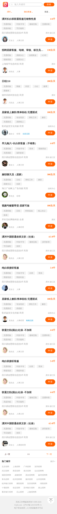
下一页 (49, 454)
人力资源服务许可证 (34, 508)
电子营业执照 (19, 508)
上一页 (7, 454)
